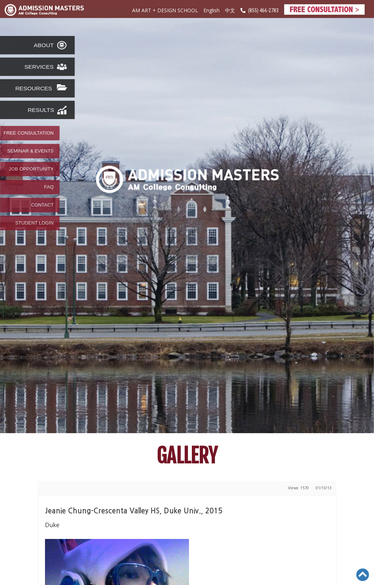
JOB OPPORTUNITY (31, 169)
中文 (230, 10)
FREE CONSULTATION (29, 133)
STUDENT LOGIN (34, 223)
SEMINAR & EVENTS (30, 151)
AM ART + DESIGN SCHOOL (165, 10)
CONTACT (42, 205)
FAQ (49, 187)
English (211, 10)
